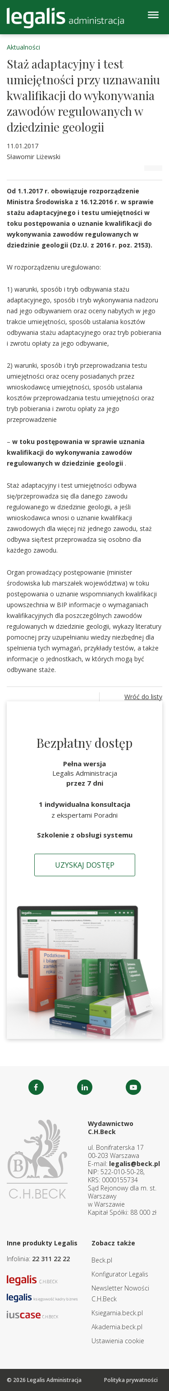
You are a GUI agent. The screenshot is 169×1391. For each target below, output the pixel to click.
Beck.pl (101, 1260)
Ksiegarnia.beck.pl (117, 1313)
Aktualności (23, 47)
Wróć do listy (143, 696)
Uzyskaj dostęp (84, 865)
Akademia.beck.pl (116, 1326)
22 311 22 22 (51, 1258)
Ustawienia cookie (117, 1340)
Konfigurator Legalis (119, 1274)
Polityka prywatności (131, 1380)
